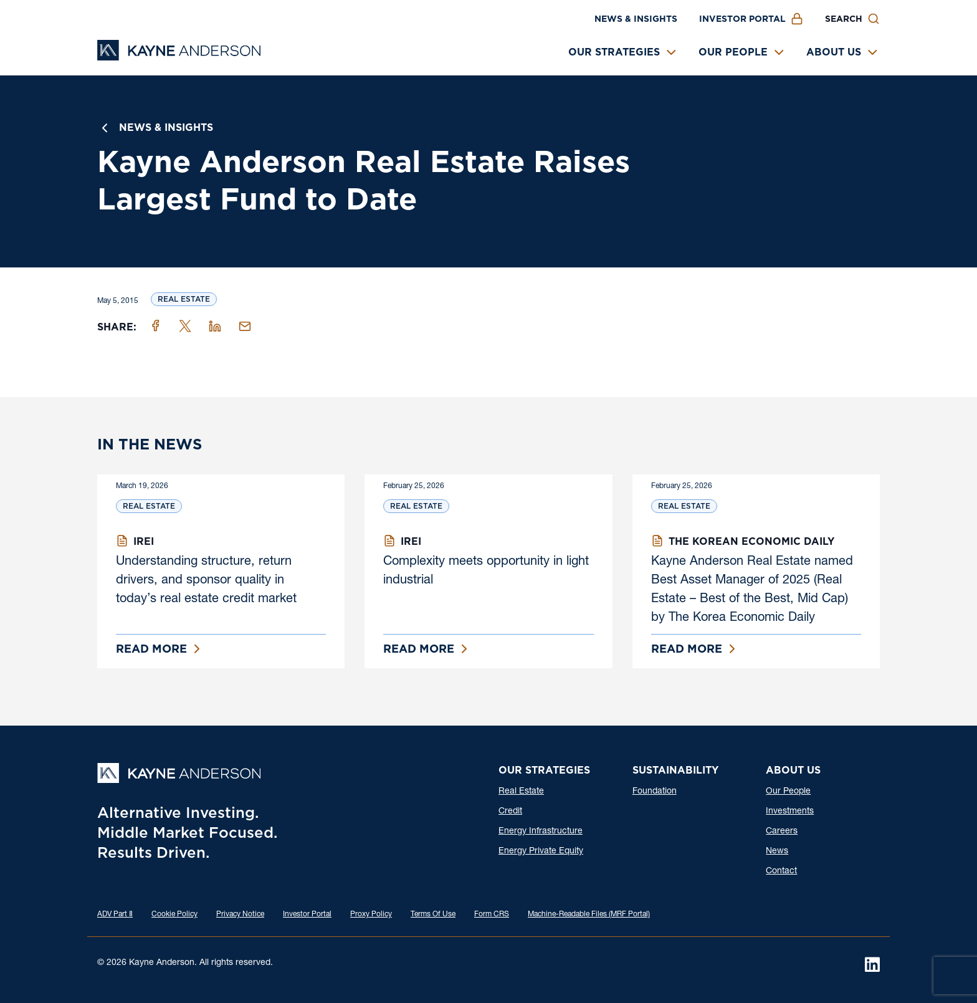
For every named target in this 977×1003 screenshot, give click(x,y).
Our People (733, 52)
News (777, 851)
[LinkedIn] (872, 964)
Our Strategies (614, 52)
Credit (510, 811)
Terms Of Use (433, 914)
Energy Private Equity (540, 851)
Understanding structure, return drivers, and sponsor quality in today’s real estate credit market (206, 581)
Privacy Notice (240, 914)
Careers (782, 831)
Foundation (654, 791)
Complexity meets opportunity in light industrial (486, 571)
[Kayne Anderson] (178, 56)
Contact (781, 871)
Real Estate (184, 299)
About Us (833, 52)
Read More (151, 648)
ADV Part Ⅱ (115, 914)
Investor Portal (742, 19)
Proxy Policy (371, 914)
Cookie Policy (174, 914)
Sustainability (675, 770)
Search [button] (843, 19)
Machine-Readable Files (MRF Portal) (589, 914)
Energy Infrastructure (540, 831)
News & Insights (635, 19)
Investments (790, 811)
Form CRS (491, 914)
